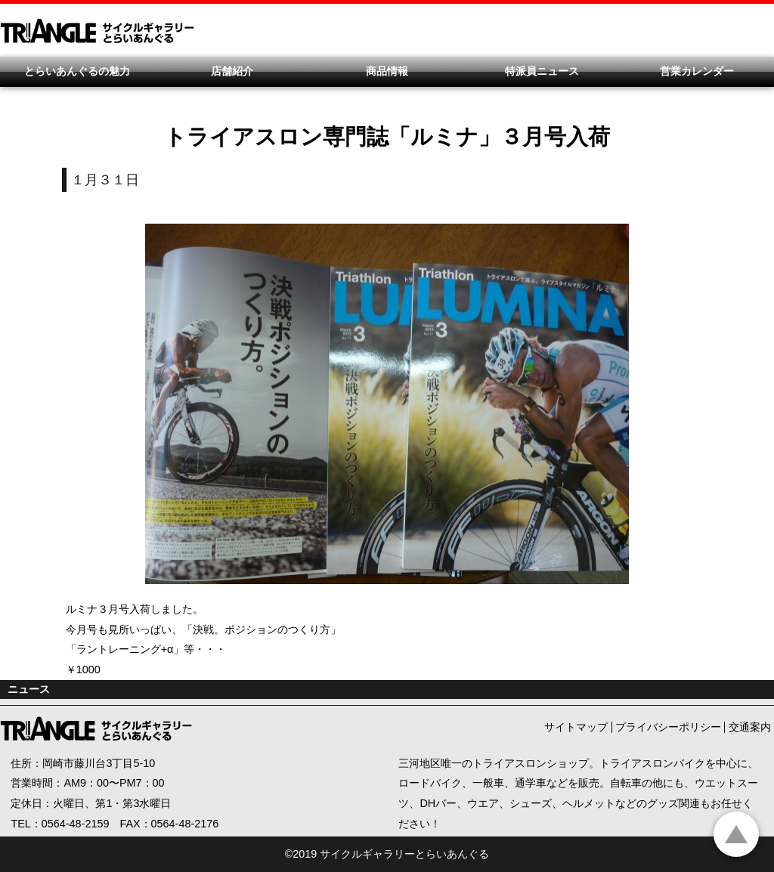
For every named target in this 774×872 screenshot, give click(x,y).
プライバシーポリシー (668, 727)
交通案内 (750, 727)
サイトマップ (576, 727)
